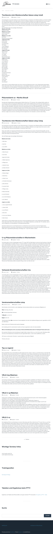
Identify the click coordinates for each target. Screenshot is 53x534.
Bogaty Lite (21, 532)
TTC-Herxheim (15, 4)
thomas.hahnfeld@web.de (27, 329)
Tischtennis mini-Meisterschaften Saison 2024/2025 (22, 121)
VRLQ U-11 (6, 417)
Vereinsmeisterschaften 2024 (13, 302)
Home (3, 10)
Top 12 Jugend (7, 348)
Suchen (47, 515)
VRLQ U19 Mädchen (9, 375)
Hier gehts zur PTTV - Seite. (41, 494)
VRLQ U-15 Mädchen (10, 393)
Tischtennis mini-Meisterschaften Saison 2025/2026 (22, 15)
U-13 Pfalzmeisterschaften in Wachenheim (18, 238)
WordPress (12, 532)
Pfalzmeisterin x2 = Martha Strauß (15, 98)
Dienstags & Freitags (6, 474)
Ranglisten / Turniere (16, 17)
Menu (49, 4)
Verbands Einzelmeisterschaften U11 (16, 270)
